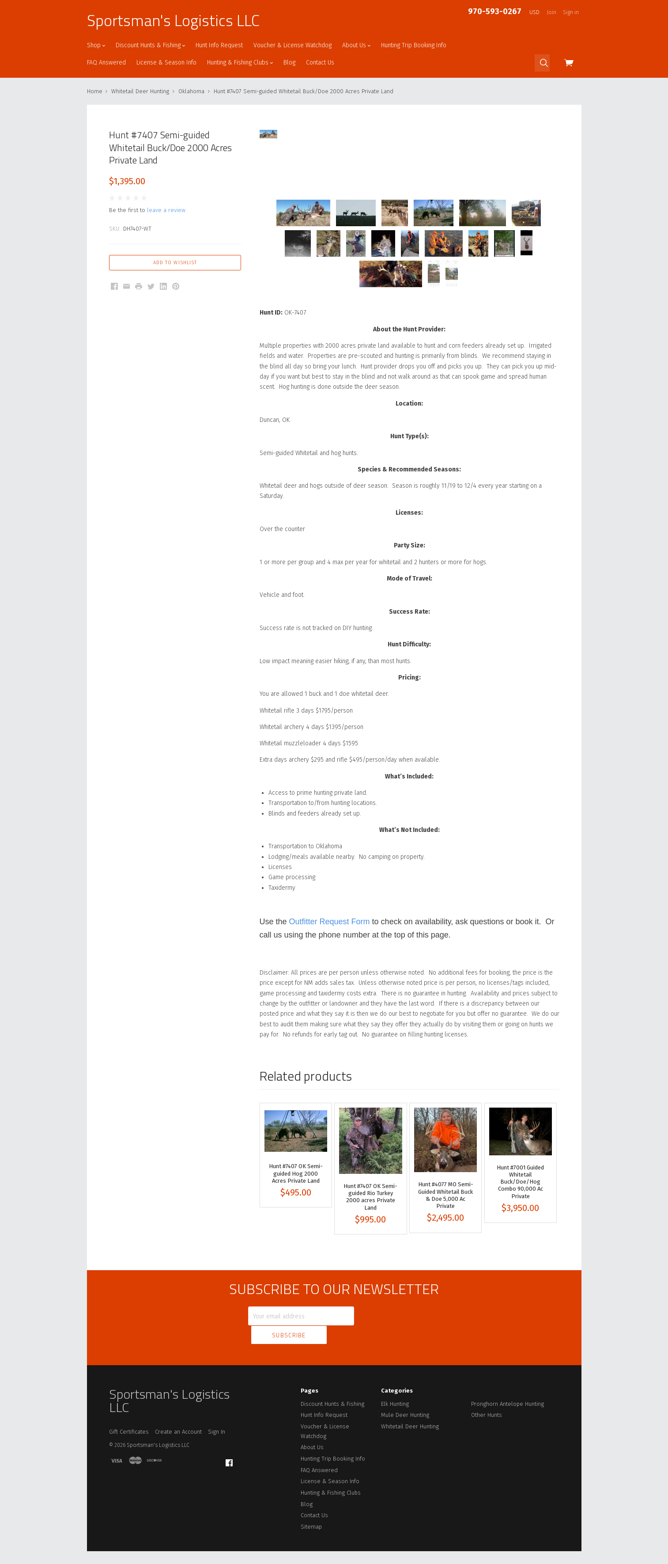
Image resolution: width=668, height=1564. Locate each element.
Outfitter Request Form (329, 936)
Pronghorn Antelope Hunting (507, 1399)
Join (551, 12)
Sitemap (311, 1522)
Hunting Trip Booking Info (413, 45)
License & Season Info (166, 62)
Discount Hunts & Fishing (150, 45)
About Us (356, 45)
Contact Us (320, 62)
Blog (289, 62)
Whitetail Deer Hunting (410, 1422)
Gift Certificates (129, 1427)
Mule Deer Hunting (405, 1410)
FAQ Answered (106, 62)
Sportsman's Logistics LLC (173, 20)
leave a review (166, 210)
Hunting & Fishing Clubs (240, 62)
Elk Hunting (395, 1399)
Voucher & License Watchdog (292, 45)
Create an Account (178, 1427)
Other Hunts (486, 1410)
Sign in (571, 12)
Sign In (216, 1427)
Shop (96, 45)
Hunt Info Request (219, 45)
